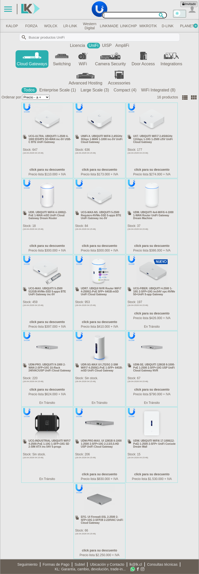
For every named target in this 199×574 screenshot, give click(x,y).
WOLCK (65, 26)
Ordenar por (11, 97)
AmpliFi (122, 45)
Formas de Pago (56, 564)
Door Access (143, 58)
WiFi (82, 58)
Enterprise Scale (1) (57, 90)
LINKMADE (131, 26)
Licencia (77, 45)
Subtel (80, 564)
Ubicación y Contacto (107, 564)
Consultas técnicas (162, 564)
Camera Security (110, 58)
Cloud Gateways (32, 58)
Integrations (171, 58)
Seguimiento (27, 564)
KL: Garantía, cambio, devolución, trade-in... (90, 569)
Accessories (119, 77)
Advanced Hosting (85, 77)
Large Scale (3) (95, 90)
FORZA (44, 26)
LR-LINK (88, 26)
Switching (61, 58)
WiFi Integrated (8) (158, 90)
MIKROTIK (177, 26)
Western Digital (109, 26)
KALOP (22, 26)
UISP (107, 45)
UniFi (93, 45)
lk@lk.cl (135, 564)
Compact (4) (124, 90)
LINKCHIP (152, 26)
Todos (29, 90)
